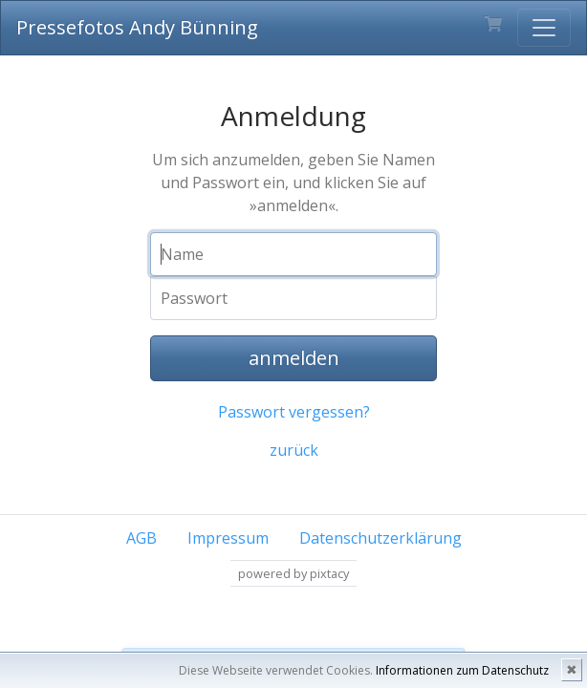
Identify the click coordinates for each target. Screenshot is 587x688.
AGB (141, 537)
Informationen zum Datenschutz (462, 670)
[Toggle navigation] (544, 28)
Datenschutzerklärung (380, 537)
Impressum (228, 537)
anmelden (294, 358)
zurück (294, 450)
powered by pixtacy (293, 573)
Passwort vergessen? (294, 411)
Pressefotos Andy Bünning (137, 27)
